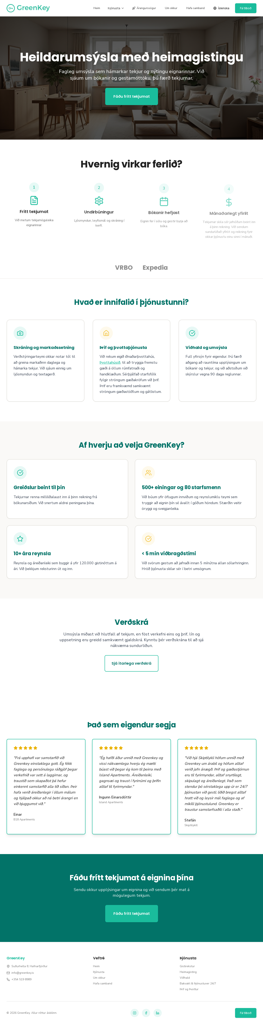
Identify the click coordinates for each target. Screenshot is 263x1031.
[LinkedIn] (157, 1013)
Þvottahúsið (110, 362)
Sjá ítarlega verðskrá (131, 663)
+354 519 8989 (21, 979)
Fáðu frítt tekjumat (131, 96)
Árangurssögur (144, 8)
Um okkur (171, 8)
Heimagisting (188, 972)
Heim (96, 8)
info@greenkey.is (23, 973)
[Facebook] (146, 1013)
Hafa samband (195, 8)
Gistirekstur (187, 966)
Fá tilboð (245, 8)
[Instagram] (134, 1013)
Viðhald (185, 978)
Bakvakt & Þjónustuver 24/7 (198, 983)
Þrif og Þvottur (189, 989)
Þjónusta (116, 8)
